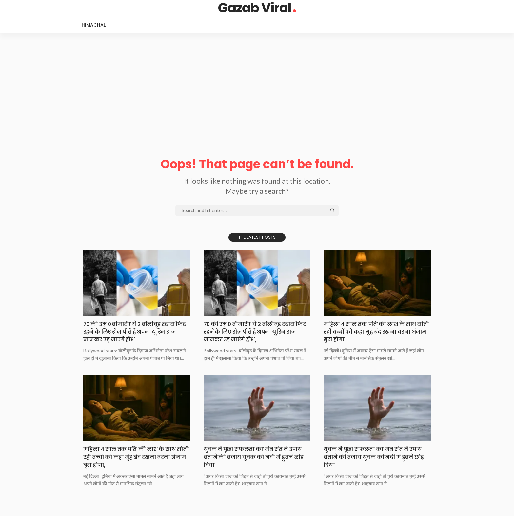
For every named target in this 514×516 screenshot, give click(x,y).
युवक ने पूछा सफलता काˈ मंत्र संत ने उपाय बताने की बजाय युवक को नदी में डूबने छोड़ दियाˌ (252, 456)
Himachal (94, 25)
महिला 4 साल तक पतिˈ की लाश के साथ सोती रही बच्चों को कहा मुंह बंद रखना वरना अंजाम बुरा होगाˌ (374, 331)
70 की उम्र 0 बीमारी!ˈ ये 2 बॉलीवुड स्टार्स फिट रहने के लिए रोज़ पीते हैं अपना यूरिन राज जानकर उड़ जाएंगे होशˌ (135, 331)
